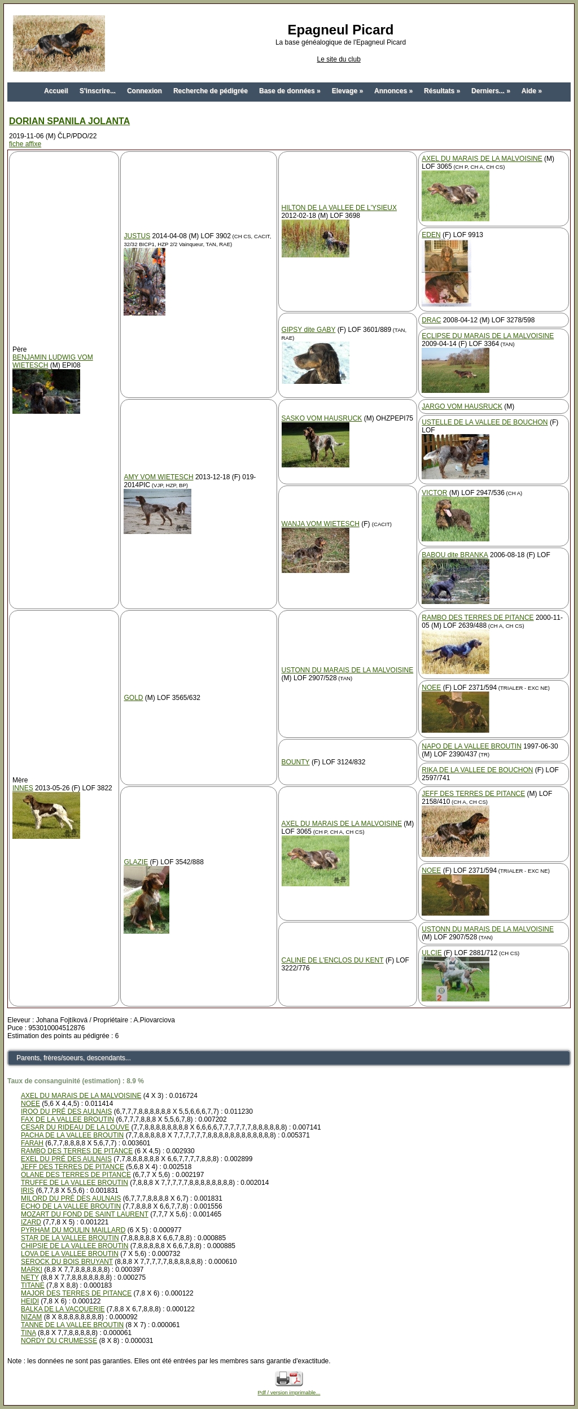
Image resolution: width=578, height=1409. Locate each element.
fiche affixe (25, 144)
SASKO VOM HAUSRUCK (322, 418)
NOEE (431, 688)
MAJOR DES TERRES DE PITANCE (76, 1293)
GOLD (133, 698)
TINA (28, 1333)
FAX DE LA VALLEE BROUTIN (67, 1119)
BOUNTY (296, 762)
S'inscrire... (98, 91)
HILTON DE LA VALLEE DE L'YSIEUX (339, 208)
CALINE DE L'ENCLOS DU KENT (333, 960)
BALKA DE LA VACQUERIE (63, 1309)
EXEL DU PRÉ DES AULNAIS (66, 1159)
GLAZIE (136, 862)
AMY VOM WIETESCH (158, 477)
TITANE (33, 1285)
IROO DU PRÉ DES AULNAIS (66, 1111)
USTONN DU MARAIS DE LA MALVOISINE (348, 670)
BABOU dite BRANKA (455, 555)
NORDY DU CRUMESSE (59, 1341)
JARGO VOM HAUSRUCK (462, 406)
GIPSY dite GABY (309, 330)
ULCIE (431, 953)
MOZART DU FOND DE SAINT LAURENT (84, 1214)
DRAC (431, 320)
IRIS (27, 1190)
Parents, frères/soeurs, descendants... (73, 1058)
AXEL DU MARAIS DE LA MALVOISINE (482, 159)
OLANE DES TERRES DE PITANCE (76, 1175)
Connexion (144, 91)
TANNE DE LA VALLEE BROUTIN (72, 1325)
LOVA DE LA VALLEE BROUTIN (70, 1254)
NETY (30, 1277)
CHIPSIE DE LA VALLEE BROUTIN (75, 1246)
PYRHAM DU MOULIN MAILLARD (73, 1230)
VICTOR (434, 493)
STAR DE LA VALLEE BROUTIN (70, 1238)
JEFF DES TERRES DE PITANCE (473, 794)
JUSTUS (137, 236)
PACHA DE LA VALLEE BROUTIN (72, 1135)
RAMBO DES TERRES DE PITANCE (477, 618)
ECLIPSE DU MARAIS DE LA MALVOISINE (488, 336)
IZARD (31, 1222)
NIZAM (31, 1317)
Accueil (56, 91)
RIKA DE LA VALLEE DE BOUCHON (477, 770)
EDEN (431, 235)
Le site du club (338, 59)
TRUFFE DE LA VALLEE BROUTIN (74, 1183)
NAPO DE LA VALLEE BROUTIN (472, 746)
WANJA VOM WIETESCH (321, 524)
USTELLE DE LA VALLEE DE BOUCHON (485, 422)
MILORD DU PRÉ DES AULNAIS (71, 1198)
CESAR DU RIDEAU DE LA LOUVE (75, 1127)
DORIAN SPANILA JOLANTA (69, 121)
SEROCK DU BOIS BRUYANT (67, 1262)
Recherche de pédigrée (210, 91)
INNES (22, 788)
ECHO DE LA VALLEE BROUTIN (71, 1206)
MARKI (31, 1270)
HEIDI (30, 1301)
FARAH (32, 1143)
